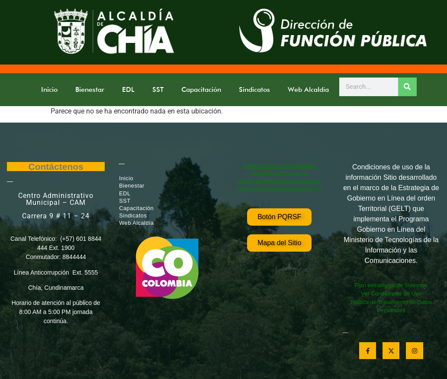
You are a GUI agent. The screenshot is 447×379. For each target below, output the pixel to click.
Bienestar (89, 89)
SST (158, 89)
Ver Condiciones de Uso (391, 293)
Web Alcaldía (308, 89)
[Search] (407, 87)
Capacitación (201, 89)
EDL (128, 89)
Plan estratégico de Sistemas (391, 285)
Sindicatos (254, 89)
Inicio (49, 89)
